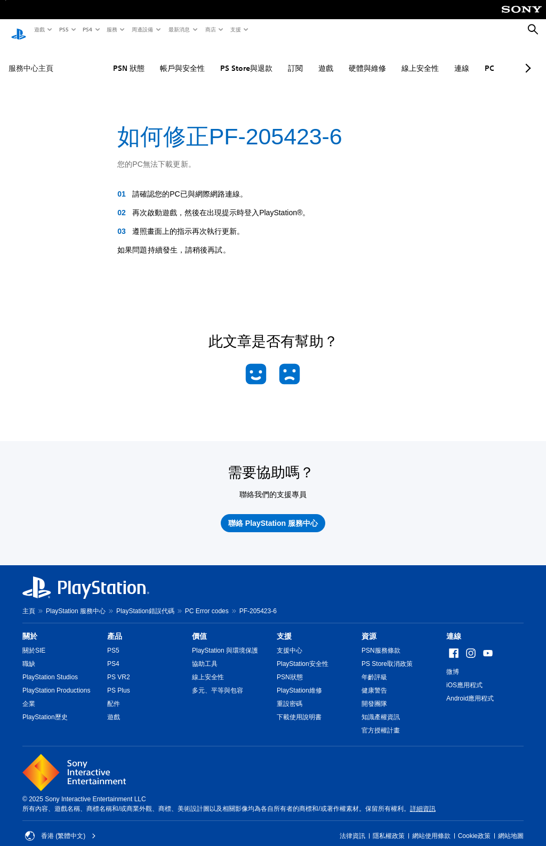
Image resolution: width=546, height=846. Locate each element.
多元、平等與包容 (217, 680)
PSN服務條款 (381, 640)
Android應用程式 (470, 688)
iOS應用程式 (464, 675)
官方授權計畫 (381, 720)
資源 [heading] (369, 626)
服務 (111, 29)
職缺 (28, 653)
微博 (452, 661)
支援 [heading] (284, 626)
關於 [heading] (29, 626)
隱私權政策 (389, 825)
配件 (113, 693)
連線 (429, 58)
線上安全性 (388, 58)
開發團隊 (374, 693)
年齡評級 (374, 667)
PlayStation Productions (56, 680)
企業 (28, 693)
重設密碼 (289, 693)
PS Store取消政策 (387, 653)
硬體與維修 (335, 58)
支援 (235, 29)
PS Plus (118, 680)
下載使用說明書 (299, 707)
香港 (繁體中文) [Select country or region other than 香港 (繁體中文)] (60, 825)
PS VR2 (118, 667)
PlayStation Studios (50, 667)
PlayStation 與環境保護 (225, 640)
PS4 (87, 29)
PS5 (63, 29)
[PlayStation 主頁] (19, 30)
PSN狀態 (290, 667)
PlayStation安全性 (302, 653)
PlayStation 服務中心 (76, 601)
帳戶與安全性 (150, 58)
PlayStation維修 (299, 680)
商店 (210, 29)
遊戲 (39, 29)
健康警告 (374, 680)
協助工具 (205, 653)
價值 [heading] (199, 626)
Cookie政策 (474, 825)
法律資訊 (352, 825)
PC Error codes (207, 601)
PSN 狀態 (97, 58)
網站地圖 (511, 825)
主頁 (28, 601)
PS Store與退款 (214, 58)
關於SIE (33, 640)
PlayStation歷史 (45, 707)
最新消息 (178, 29)
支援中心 (289, 640)
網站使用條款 (431, 825)
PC (457, 58)
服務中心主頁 (31, 58)
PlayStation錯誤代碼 (145, 601)
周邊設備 (141, 29)
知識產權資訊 (381, 707)
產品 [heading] (114, 626)
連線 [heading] (453, 626)
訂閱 (263, 58)
